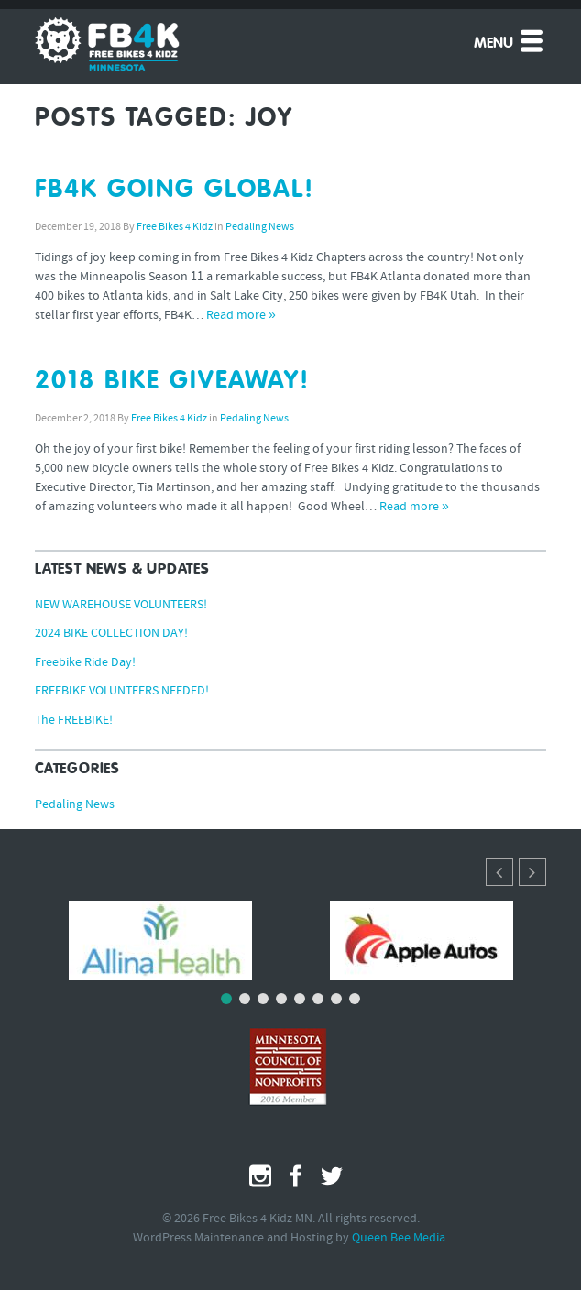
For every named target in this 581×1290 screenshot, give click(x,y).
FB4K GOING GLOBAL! (174, 189)
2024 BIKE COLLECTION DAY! (111, 633)
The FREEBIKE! (74, 720)
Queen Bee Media (398, 1238)
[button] (532, 872)
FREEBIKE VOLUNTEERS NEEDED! (122, 691)
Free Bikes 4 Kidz (175, 227)
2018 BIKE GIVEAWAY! (172, 381)
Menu (510, 40)
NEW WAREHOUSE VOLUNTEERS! (121, 605)
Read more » (241, 315)
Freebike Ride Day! (85, 663)
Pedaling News (259, 227)
